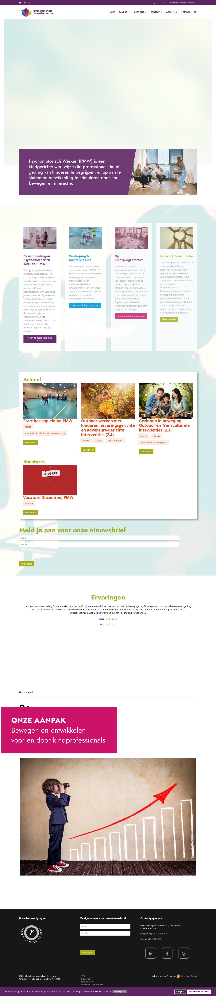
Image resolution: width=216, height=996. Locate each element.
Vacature (29, 503)
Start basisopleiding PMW (47, 420)
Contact (155, 12)
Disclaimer (86, 979)
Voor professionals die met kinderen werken (45, 433)
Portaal (185, 12)
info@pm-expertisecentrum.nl (183, 3)
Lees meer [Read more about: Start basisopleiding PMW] (30, 442)
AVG (83, 976)
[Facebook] (20, 2)
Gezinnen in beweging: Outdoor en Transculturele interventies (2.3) (164, 425)
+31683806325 (161, 3)
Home (112, 12)
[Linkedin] (24, 2)
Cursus (99, 440)
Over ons (139, 12)
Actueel (170, 12)
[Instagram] (29, 2)
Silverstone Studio (189, 976)
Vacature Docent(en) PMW (48, 497)
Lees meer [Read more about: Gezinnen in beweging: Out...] (146, 451)
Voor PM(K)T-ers (115, 440)
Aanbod (123, 12)
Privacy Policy (87, 981)
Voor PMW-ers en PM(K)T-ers (153, 442)
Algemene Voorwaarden (92, 984)
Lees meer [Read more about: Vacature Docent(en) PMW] (30, 512)
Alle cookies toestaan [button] (199, 991)
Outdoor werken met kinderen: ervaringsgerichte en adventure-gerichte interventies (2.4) (108, 427)
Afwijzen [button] (180, 991)
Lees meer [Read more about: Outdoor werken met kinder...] (88, 449)
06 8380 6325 (155, 939)
